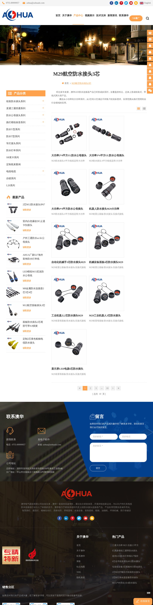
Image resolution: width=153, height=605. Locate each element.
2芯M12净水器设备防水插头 (125, 534)
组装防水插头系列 (15, 101)
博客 (78, 518)
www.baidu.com (83, 600)
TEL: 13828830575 (38, 581)
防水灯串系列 (13, 150)
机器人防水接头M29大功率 (65, 201)
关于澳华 (66, 15)
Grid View (138, 108)
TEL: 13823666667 (11, 581)
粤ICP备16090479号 (102, 596)
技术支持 (100, 15)
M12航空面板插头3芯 (34, 305)
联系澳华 (123, 15)
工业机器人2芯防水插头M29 (63, 255)
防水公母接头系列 (15, 115)
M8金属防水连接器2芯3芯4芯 (33, 290)
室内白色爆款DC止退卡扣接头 (34, 223)
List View (144, 108)
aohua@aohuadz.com (35, 3)
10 (107, 275)
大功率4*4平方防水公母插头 (129, 151)
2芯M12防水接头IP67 (34, 204)
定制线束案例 (13, 164)
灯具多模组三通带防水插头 (124, 507)
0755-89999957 (12, 3)
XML (78, 528)
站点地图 (80, 523)
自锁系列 (11, 178)
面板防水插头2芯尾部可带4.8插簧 (33, 324)
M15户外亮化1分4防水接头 (124, 539)
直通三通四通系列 (15, 108)
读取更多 (27, 210)
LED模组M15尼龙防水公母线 (33, 273)
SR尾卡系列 (12, 157)
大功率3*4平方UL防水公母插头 (98, 151)
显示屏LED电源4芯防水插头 (129, 255)
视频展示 (89, 15)
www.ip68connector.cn (124, 600)
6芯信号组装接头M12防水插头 (126, 518)
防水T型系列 (13, 136)
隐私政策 (80, 534)
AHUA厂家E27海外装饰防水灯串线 (33, 256)
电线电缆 (11, 171)
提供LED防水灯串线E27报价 (125, 512)
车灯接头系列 (13, 143)
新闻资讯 (111, 15)
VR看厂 (135, 15)
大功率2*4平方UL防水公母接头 (65, 151)
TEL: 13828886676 (66, 581)
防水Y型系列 (13, 129)
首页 (57, 15)
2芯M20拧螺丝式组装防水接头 (126, 528)
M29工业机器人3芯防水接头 (97, 255)
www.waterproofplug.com (63, 600)
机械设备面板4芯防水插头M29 (129, 203)
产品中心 (77, 15)
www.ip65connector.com (102, 600)
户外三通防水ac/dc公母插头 (34, 240)
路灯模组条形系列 (15, 122)
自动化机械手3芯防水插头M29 (97, 203)
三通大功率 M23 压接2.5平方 (125, 501)
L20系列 (10, 185)
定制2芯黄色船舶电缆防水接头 (33, 340)
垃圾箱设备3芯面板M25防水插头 (127, 523)
